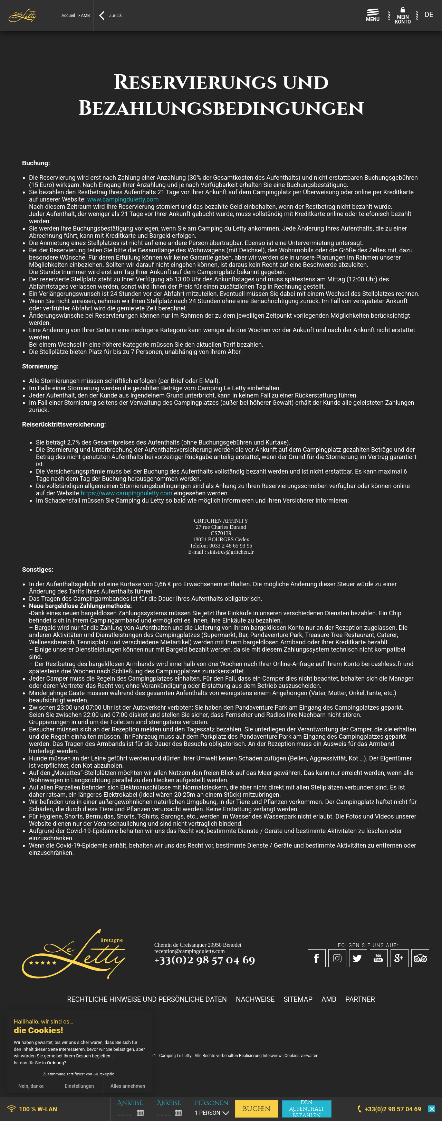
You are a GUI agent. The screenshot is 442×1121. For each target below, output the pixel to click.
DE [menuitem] (429, 14)
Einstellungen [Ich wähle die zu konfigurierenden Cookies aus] (79, 1086)
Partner (360, 999)
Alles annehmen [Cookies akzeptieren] (127, 1086)
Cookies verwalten (301, 1055)
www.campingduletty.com (122, 199)
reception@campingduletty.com (189, 951)
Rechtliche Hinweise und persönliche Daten (147, 999)
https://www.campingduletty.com (127, 493)
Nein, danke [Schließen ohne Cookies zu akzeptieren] (31, 1086)
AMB (328, 999)
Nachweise (255, 999)
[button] (10, 1113)
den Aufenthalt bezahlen (306, 1109)
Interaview (272, 1055)
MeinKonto (403, 19)
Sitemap (298, 999)
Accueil (68, 15)
